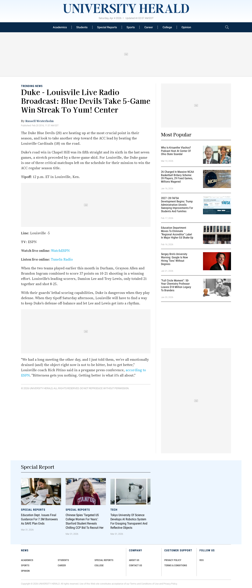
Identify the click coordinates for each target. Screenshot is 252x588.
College (167, 27)
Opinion (186, 27)
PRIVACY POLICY (172, 560)
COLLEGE (99, 565)
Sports (131, 27)
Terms (133, 583)
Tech (113, 509)
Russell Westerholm (39, 121)
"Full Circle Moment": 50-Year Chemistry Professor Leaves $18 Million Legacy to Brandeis (176, 285)
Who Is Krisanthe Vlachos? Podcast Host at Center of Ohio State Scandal (176, 151)
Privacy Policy (170, 583)
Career (148, 27)
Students (82, 27)
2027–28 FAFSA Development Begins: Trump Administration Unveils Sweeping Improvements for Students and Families (177, 204)
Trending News (32, 86)
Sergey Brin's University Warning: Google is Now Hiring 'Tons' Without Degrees (174, 259)
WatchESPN (60, 250)
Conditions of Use (150, 583)
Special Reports (107, 27)
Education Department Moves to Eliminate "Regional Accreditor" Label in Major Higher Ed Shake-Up (177, 232)
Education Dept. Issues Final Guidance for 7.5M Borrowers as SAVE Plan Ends (39, 519)
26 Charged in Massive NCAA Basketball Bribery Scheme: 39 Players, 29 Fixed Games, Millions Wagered (177, 176)
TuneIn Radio (62, 259)
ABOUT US (134, 560)
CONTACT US (135, 565)
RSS (202, 560)
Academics (60, 27)
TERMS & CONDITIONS (175, 565)
